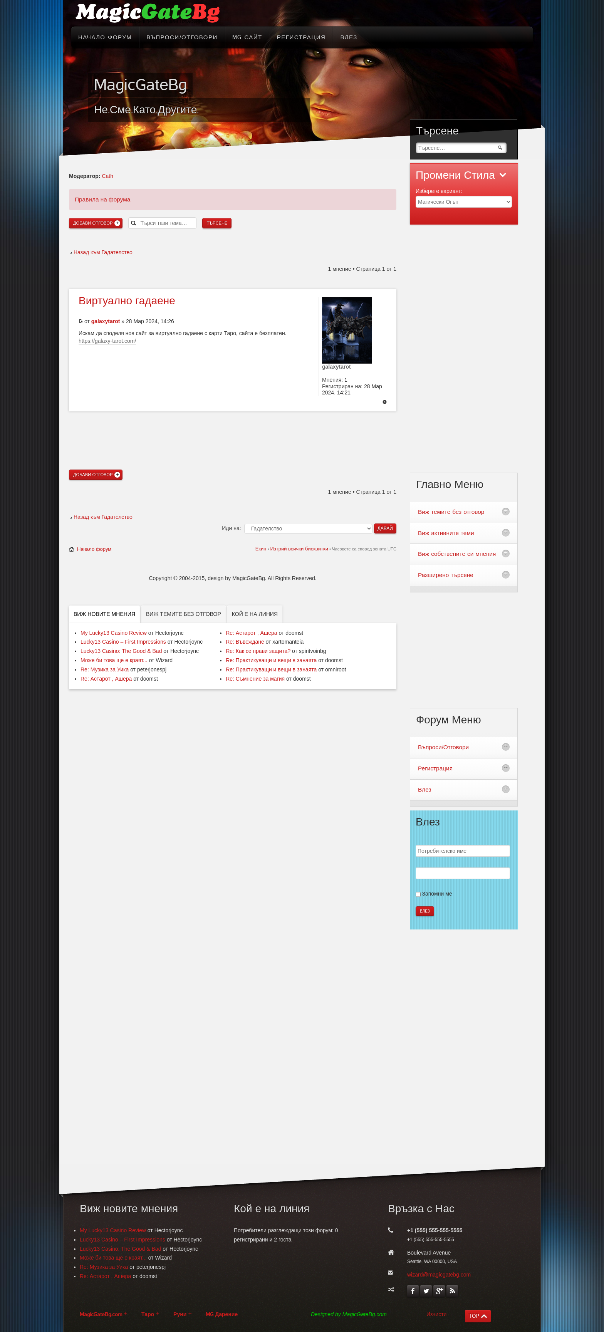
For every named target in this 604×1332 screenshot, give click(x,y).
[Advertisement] (233, 426)
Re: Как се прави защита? (258, 651)
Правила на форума (102, 199)
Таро (147, 1314)
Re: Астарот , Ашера (106, 679)
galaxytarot (105, 321)
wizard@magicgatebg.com (439, 1275)
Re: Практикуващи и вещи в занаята (271, 660)
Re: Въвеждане (245, 642)
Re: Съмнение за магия (255, 679)
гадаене (127, 301)
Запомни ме (437, 894)
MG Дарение (222, 1314)
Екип (261, 549)
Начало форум (94, 549)
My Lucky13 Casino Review (114, 633)
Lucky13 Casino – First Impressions (123, 642)
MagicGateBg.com (101, 1314)
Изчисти (436, 1314)
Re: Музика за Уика (105, 669)
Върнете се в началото (385, 402)
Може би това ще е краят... (114, 660)
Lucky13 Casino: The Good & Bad (121, 651)
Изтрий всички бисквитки (299, 549)
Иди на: (231, 528)
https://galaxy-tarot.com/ (107, 341)
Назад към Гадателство (103, 252)
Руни (179, 1314)
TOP (474, 1316)
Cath (107, 176)
